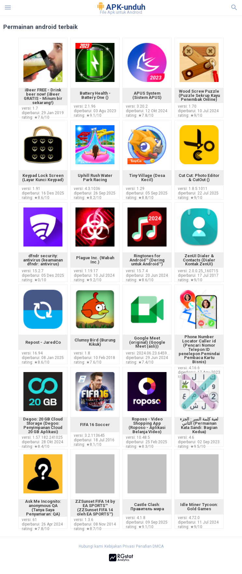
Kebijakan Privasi (119, 546)
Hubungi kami (91, 546)
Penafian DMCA (150, 546)
